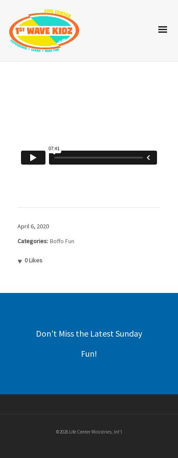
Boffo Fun (62, 241)
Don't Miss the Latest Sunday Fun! (89, 343)
